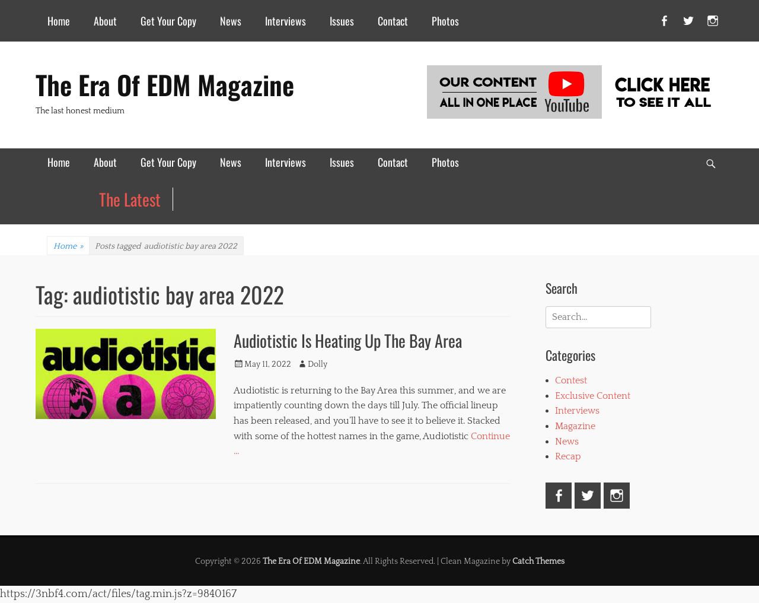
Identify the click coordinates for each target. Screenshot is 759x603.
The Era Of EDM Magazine (165, 84)
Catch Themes (538, 561)
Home (58, 20)
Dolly (317, 364)
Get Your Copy (168, 20)
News (230, 20)
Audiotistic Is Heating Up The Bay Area (348, 340)
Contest (571, 380)
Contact (393, 20)
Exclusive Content (592, 396)
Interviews (285, 20)
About (105, 20)
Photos (445, 20)
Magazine (575, 426)
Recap (568, 456)
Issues (342, 20)
